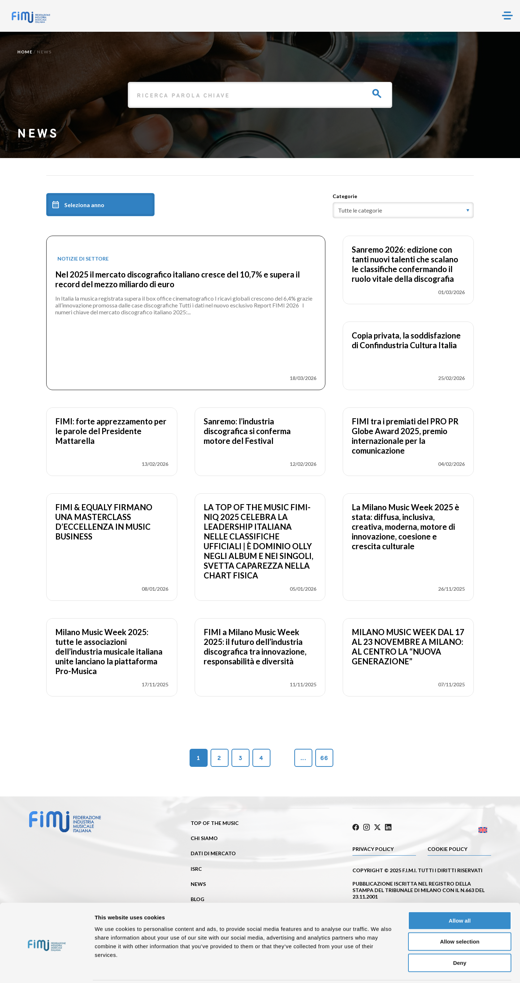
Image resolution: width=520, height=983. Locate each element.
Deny (460, 937)
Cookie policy (447, 848)
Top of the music (215, 823)
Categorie (345, 196)
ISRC (196, 869)
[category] (403, 210)
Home (24, 51)
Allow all (460, 895)
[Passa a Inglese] (456, 829)
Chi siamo (204, 838)
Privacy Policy (373, 848)
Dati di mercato (213, 853)
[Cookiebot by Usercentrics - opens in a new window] (46, 969)
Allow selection (459, 916)
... (303, 758)
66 (324, 758)
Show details (379, 969)
